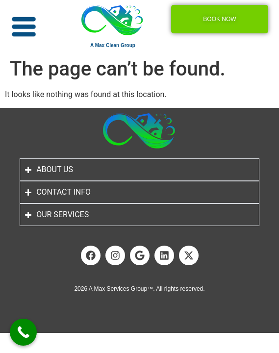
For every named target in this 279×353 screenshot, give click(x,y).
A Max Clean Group (112, 45)
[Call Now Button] (23, 332)
